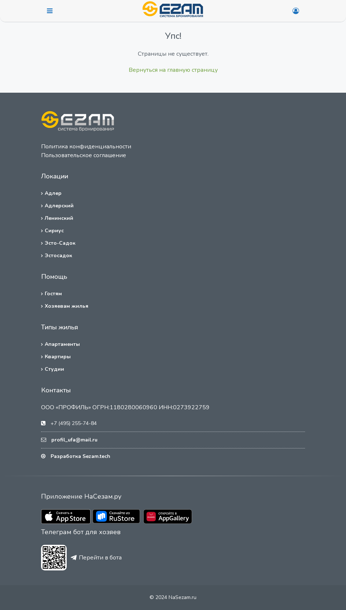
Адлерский (59, 205)
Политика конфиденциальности (86, 147)
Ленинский (59, 218)
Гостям (53, 293)
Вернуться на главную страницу (173, 70)
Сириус (54, 230)
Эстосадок (58, 255)
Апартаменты (62, 344)
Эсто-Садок (60, 243)
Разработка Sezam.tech (80, 456)
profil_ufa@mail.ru (74, 439)
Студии (54, 369)
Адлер (53, 193)
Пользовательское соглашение (83, 155)
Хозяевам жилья (66, 306)
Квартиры (58, 356)
